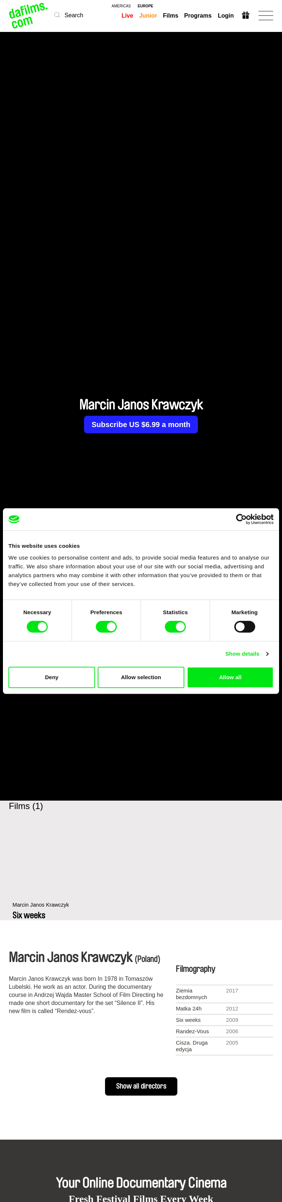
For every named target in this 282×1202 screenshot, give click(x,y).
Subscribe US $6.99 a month (141, 424)
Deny (51, 677)
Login (225, 15)
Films (170, 15)
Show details (242, 654)
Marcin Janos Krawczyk (41, 909)
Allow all (230, 677)
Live (127, 15)
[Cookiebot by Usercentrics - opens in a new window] (241, 519)
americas (121, 6)
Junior (148, 15)
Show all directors (141, 1086)
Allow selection (141, 677)
